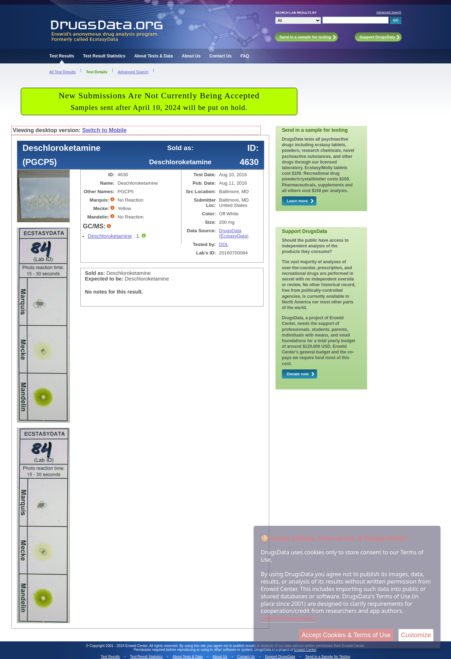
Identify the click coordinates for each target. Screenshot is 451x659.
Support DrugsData (280, 657)
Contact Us (220, 56)
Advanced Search (388, 12)
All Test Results (62, 72)
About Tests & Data (153, 56)
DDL (224, 244)
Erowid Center (305, 650)
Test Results (61, 56)
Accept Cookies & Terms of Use (346, 635)
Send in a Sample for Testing (327, 657)
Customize (416, 635)
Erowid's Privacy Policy (288, 618)
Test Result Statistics (104, 56)
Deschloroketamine (110, 236)
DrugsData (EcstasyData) (234, 233)
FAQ (244, 56)
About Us (191, 56)
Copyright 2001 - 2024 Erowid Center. (118, 646)
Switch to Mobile (104, 130)
